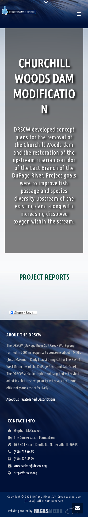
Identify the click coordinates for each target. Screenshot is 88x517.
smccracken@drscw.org (30, 466)
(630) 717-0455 (24, 452)
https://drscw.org (25, 473)
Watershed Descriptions (38, 399)
